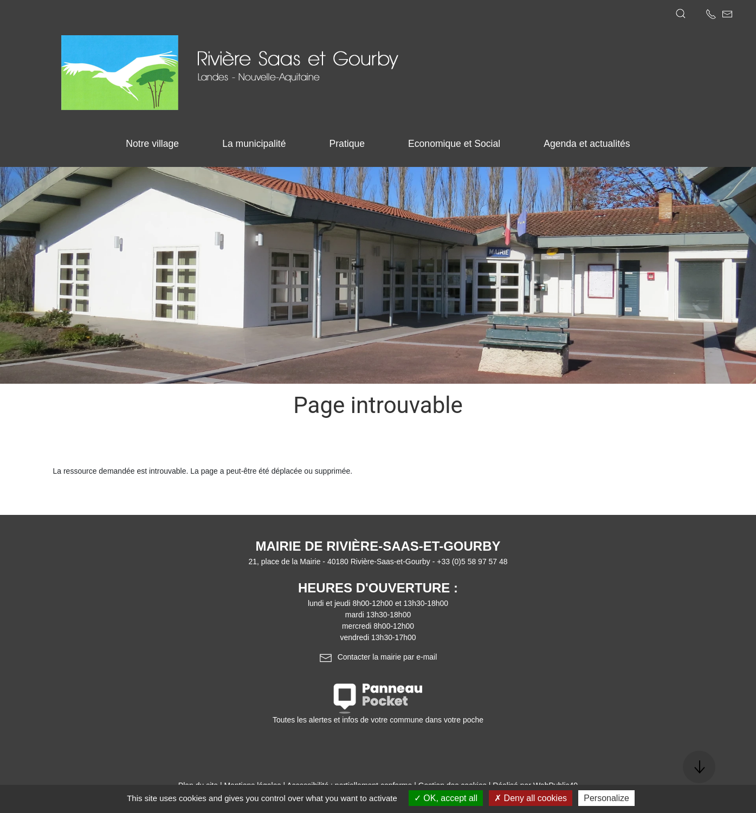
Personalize (606, 798)
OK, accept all (445, 798)
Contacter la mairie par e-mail (378, 657)
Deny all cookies (530, 798)
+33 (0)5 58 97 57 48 (472, 561)
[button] (680, 13)
